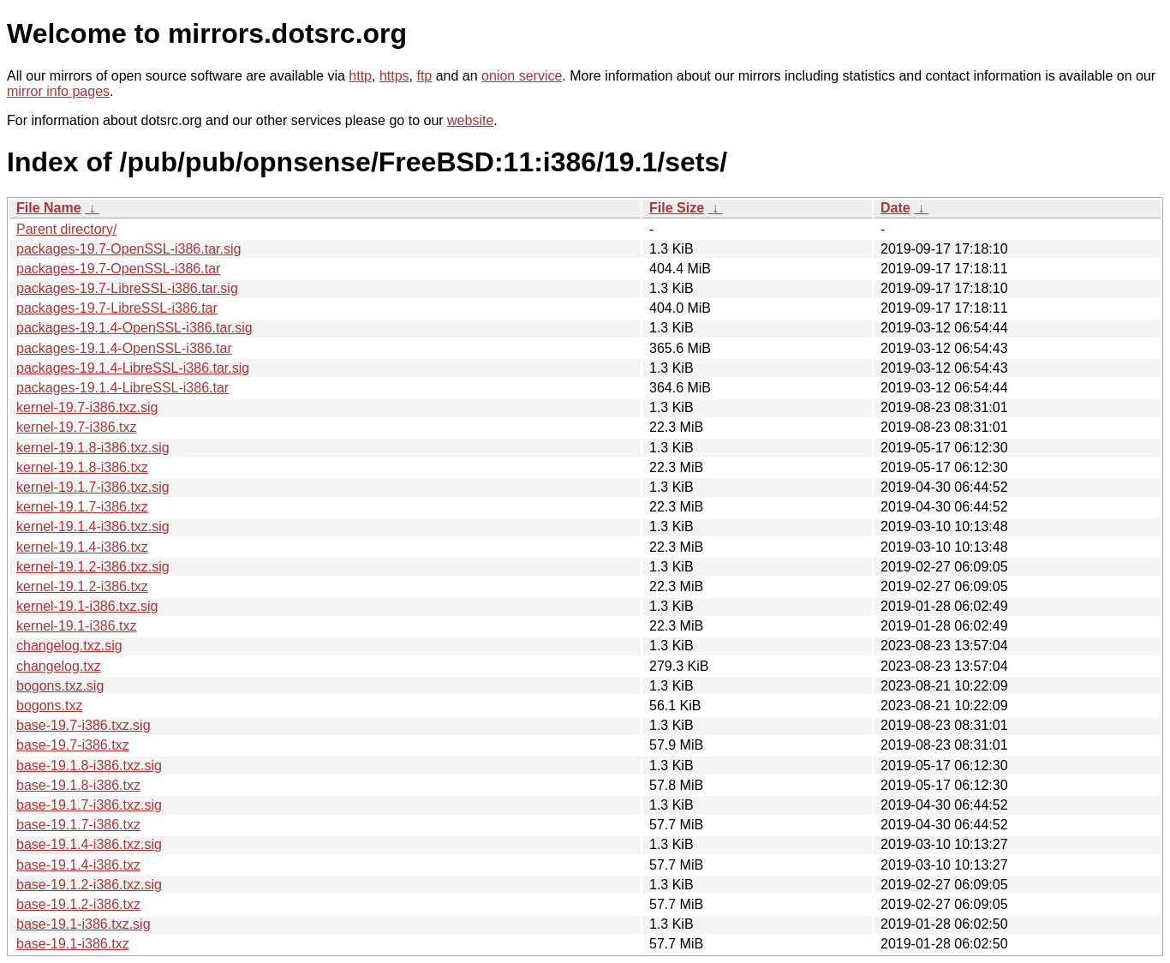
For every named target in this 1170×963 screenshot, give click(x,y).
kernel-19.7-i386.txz (76, 427)
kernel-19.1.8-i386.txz (82, 467)
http (360, 76)
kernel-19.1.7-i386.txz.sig (93, 487)
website (470, 120)
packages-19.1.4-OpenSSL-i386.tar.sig (134, 327)
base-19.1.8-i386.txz (78, 785)
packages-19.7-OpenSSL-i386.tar (118, 268)
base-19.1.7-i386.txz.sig (89, 805)
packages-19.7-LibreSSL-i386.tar (117, 308)
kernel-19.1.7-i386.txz (82, 506)
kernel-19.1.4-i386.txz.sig (93, 526)
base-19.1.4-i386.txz (78, 865)
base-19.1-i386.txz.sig (83, 924)
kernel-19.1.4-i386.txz (82, 547)
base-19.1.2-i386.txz (78, 904)
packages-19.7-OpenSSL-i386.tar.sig (128, 249)
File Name (48, 207)
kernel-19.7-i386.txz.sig (87, 407)
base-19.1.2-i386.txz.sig (89, 884)
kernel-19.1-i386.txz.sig (87, 606)
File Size (676, 207)
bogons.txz (49, 705)
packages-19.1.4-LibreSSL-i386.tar (122, 387)
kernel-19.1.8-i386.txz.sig (93, 447)
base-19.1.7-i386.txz (78, 824)
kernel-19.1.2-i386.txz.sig (93, 566)
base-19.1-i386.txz (72, 943)
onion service (521, 76)
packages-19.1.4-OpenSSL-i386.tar (124, 348)
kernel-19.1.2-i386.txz (82, 586)
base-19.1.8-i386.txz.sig (89, 765)
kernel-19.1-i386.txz (76, 626)
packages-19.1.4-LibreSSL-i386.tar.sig (132, 368)
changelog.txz (58, 666)
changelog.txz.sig (69, 645)
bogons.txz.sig (60, 686)
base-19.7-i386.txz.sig (83, 725)
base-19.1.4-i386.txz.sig (89, 844)
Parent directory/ (66, 229)
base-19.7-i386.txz (72, 745)
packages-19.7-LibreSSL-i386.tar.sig (127, 288)
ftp (424, 76)
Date (895, 207)
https (394, 76)
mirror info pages (58, 91)
